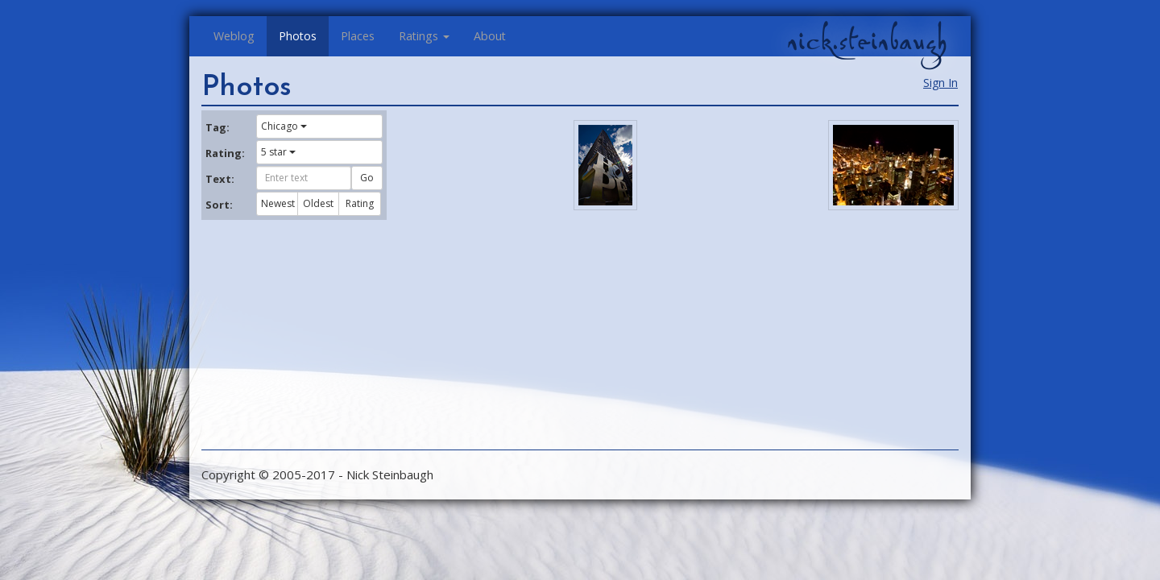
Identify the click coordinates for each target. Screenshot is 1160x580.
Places (358, 36)
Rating (360, 203)
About (490, 36)
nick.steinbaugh (867, 41)
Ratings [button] (424, 36)
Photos (298, 36)
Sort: (219, 204)
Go (367, 177)
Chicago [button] (284, 126)
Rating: (224, 153)
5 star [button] (278, 152)
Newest (278, 203)
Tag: (217, 127)
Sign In (940, 82)
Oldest (318, 203)
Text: (219, 179)
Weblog (234, 36)
